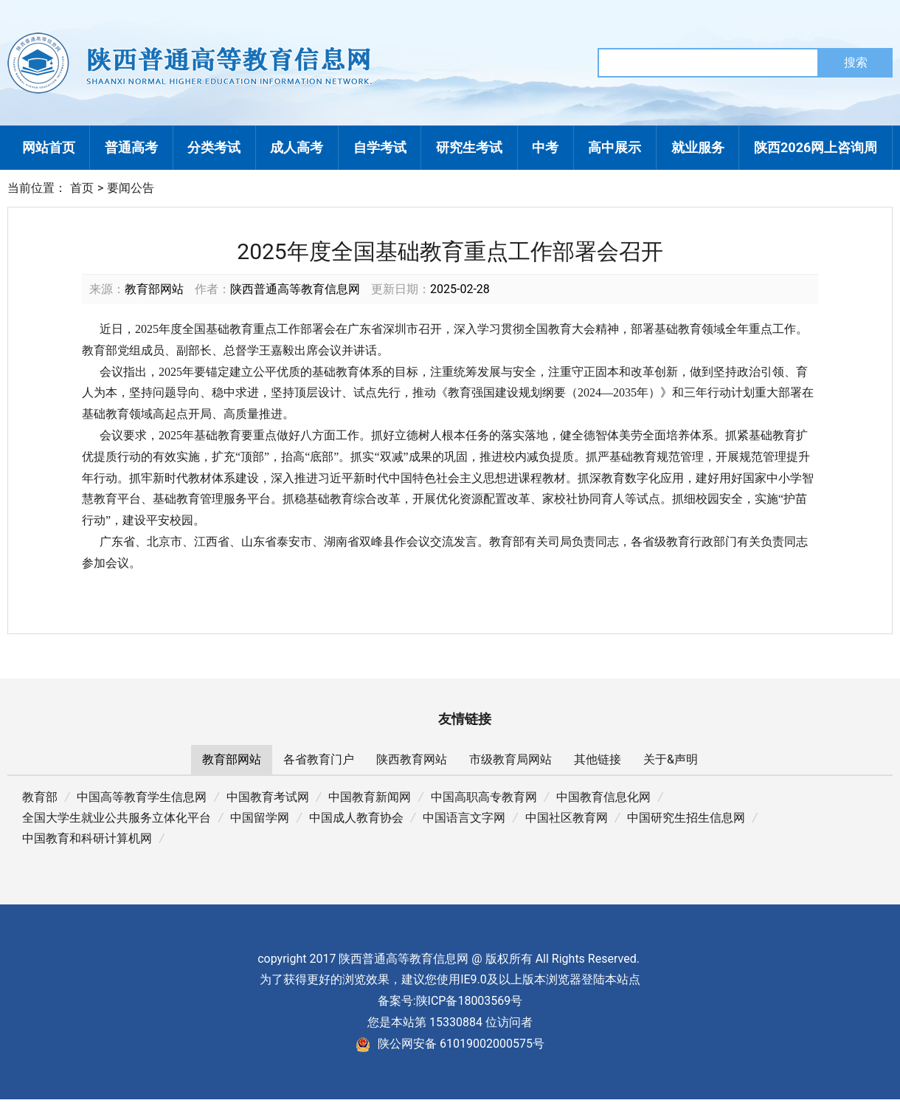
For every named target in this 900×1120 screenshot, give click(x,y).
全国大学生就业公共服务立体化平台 (116, 818)
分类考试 (213, 147)
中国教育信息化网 (603, 797)
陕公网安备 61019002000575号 (450, 1044)
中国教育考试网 (267, 797)
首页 (82, 188)
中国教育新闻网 (369, 797)
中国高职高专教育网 (484, 797)
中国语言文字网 (464, 818)
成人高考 (296, 147)
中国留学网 (259, 818)
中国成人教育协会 (356, 818)
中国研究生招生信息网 (686, 818)
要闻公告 (130, 188)
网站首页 (48, 147)
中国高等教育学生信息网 (142, 797)
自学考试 (379, 147)
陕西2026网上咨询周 (815, 147)
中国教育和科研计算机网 (87, 838)
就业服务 (697, 147)
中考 (545, 147)
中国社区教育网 (566, 818)
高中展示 (614, 147)
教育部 (40, 797)
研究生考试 (469, 147)
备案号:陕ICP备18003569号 (450, 1001)
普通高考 (131, 147)
